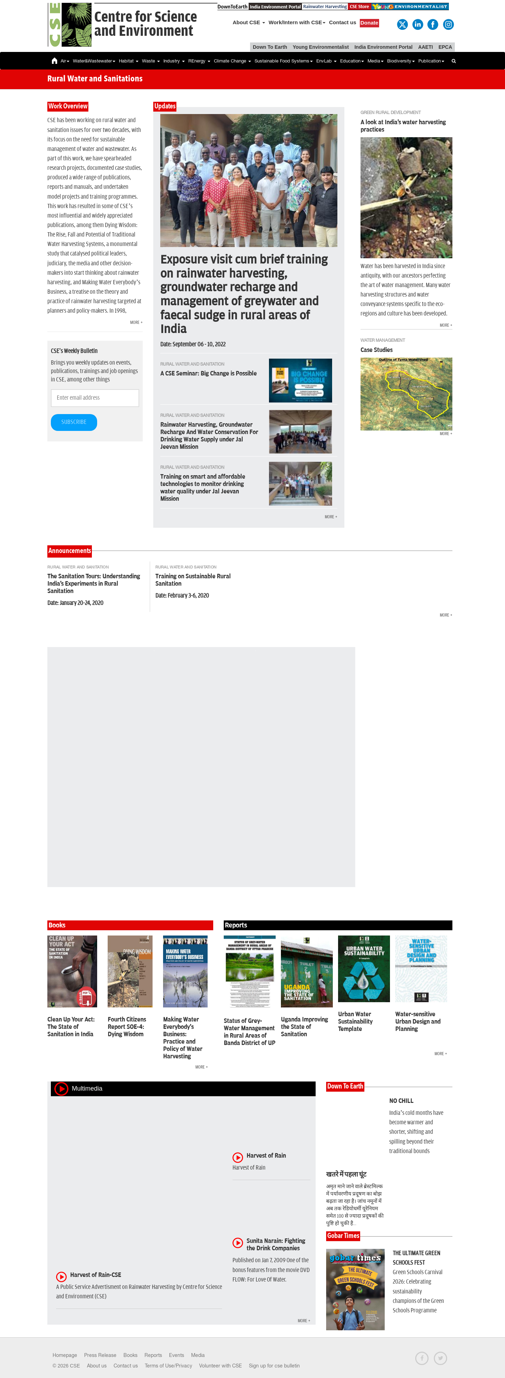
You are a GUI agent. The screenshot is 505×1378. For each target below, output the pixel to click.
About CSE (249, 22)
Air (65, 61)
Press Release (100, 1355)
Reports (153, 1355)
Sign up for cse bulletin (274, 1366)
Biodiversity (401, 61)
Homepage (65, 1355)
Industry (174, 61)
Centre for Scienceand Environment (145, 24)
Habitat (129, 61)
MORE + (136, 322)
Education (352, 61)
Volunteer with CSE (220, 1366)
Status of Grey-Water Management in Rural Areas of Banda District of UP (249, 1032)
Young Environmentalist (321, 47)
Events (176, 1355)
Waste (151, 61)
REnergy (199, 61)
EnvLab (326, 61)
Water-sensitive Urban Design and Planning (417, 1022)
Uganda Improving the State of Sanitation (304, 1027)
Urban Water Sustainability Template (355, 1022)
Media (376, 61)
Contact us (342, 22)
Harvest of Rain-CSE (95, 1275)
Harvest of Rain (266, 1155)
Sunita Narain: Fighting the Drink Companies (276, 1245)
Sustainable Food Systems (284, 61)
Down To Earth (270, 47)
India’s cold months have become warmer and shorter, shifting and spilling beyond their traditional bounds (416, 1132)
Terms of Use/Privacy (168, 1366)
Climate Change (232, 61)
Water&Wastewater (94, 61)
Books (130, 1355)
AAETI (425, 47)
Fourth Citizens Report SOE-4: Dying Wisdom (127, 1027)
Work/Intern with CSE (297, 22)
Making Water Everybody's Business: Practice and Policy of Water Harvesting (182, 1038)
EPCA (445, 47)
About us (97, 1366)
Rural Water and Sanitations (95, 79)
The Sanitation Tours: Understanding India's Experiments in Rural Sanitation (93, 584)
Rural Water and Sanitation (78, 567)
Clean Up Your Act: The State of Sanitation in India (71, 1027)
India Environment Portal (384, 47)
